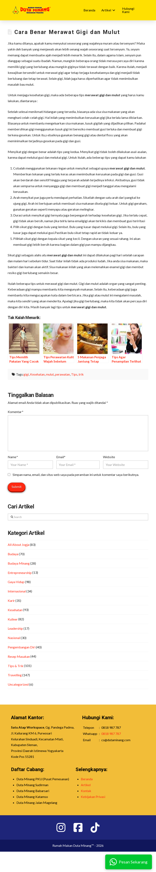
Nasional (14, 638)
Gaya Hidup (16, 582)
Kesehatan (37, 374)
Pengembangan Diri (21, 647)
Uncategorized (18, 684)
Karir (11, 600)
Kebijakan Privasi (93, 797)
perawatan (62, 374)
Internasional (17, 591)
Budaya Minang (19, 563)
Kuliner (13, 619)
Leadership (15, 628)
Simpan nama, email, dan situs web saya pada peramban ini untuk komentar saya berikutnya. (76, 474)
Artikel (86, 785)
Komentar (15, 412)
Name (13, 457)
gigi (26, 374)
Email (60, 457)
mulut (50, 374)
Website (109, 457)
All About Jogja (18, 544)
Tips (74, 374)
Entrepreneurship (20, 573)
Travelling (15, 675)
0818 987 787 (111, 733)
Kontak (86, 791)
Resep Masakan (19, 656)
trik (81, 374)
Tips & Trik (15, 666)
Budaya (13, 554)
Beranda (87, 779)
